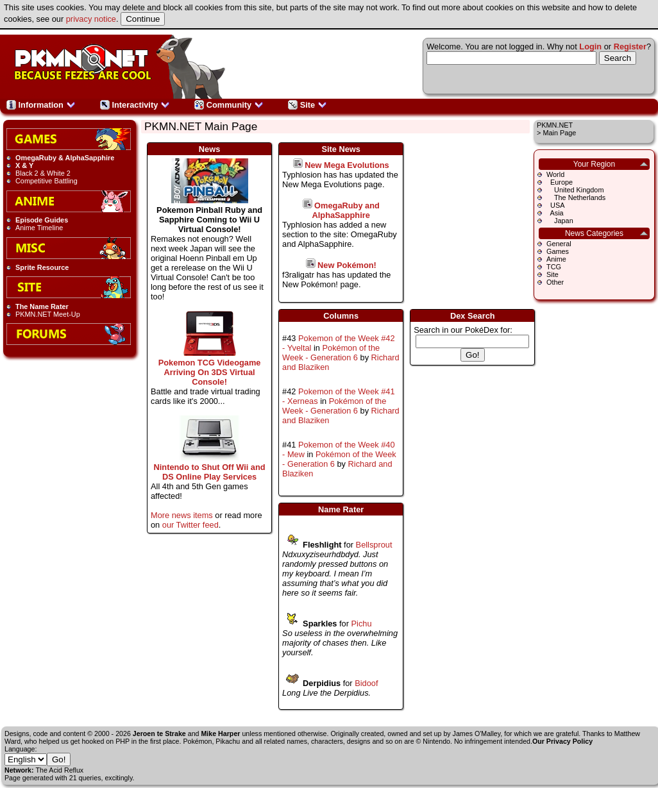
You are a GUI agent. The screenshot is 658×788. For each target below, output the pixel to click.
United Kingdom (574, 190)
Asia (555, 213)
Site (307, 105)
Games (557, 251)
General (558, 243)
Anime (556, 259)
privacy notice (91, 19)
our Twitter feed (190, 525)
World (555, 174)
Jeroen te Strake (159, 733)
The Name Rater (42, 306)
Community (229, 105)
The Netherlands (575, 197)
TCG (553, 267)
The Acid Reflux (60, 770)
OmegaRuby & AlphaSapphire (64, 158)
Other (555, 282)
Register (630, 46)
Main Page (559, 133)
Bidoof (366, 683)
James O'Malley (477, 733)
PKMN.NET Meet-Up (47, 314)
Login (590, 46)
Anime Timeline (39, 227)
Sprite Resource (42, 267)
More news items (182, 515)
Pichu (361, 623)
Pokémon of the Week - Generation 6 (331, 352)
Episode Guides (41, 220)
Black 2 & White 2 (43, 173)
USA (555, 205)
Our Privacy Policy (562, 741)
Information (41, 105)
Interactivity (135, 105)
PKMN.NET (555, 125)
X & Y (24, 165)
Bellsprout (374, 544)
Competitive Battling (46, 181)
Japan (559, 220)
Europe (559, 182)
